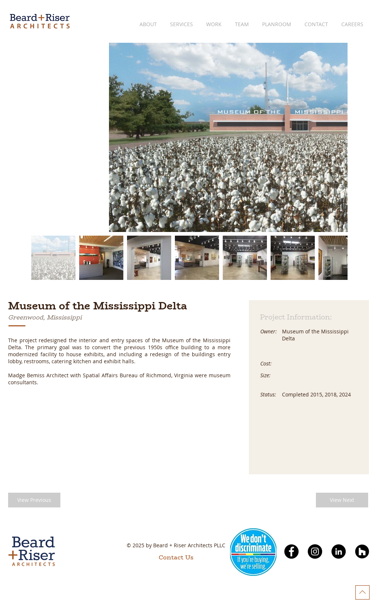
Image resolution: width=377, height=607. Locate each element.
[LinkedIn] (338, 551)
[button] (34, 500)
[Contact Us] (175, 558)
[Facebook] (291, 551)
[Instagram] (315, 551)
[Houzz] (362, 551)
